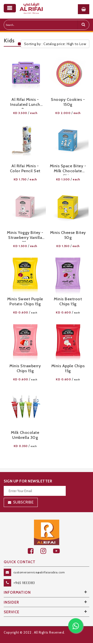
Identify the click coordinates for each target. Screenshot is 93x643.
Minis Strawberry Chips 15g (25, 368)
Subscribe (23, 502)
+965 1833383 (24, 583)
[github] (46, 551)
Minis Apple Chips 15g (68, 368)
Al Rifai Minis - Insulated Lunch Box (25, 103)
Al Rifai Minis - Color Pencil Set (25, 168)
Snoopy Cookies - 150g (68, 102)
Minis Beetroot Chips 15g (68, 301)
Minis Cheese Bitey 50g (68, 235)
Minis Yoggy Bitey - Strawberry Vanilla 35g (25, 236)
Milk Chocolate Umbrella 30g (25, 435)
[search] (83, 24)
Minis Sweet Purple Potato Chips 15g (25, 301)
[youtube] (59, 551)
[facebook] (34, 551)
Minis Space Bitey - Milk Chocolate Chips (68, 169)
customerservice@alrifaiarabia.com (39, 572)
